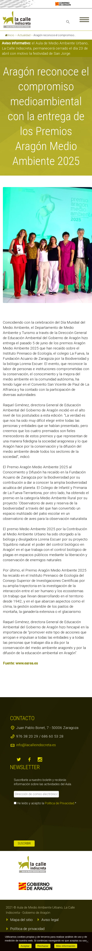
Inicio (9, 35)
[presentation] (29, 823)
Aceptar (25, 945)
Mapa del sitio (21, 920)
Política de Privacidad (59, 803)
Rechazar (43, 945)
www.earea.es (27, 663)
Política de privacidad (27, 929)
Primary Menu (84, 19)
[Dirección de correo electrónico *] (36, 794)
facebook (29, 759)
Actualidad (24, 35)
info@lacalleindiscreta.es (36, 745)
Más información (65, 945)
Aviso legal (50, 920)
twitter (19, 759)
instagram (40, 759)
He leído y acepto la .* (45, 803)
